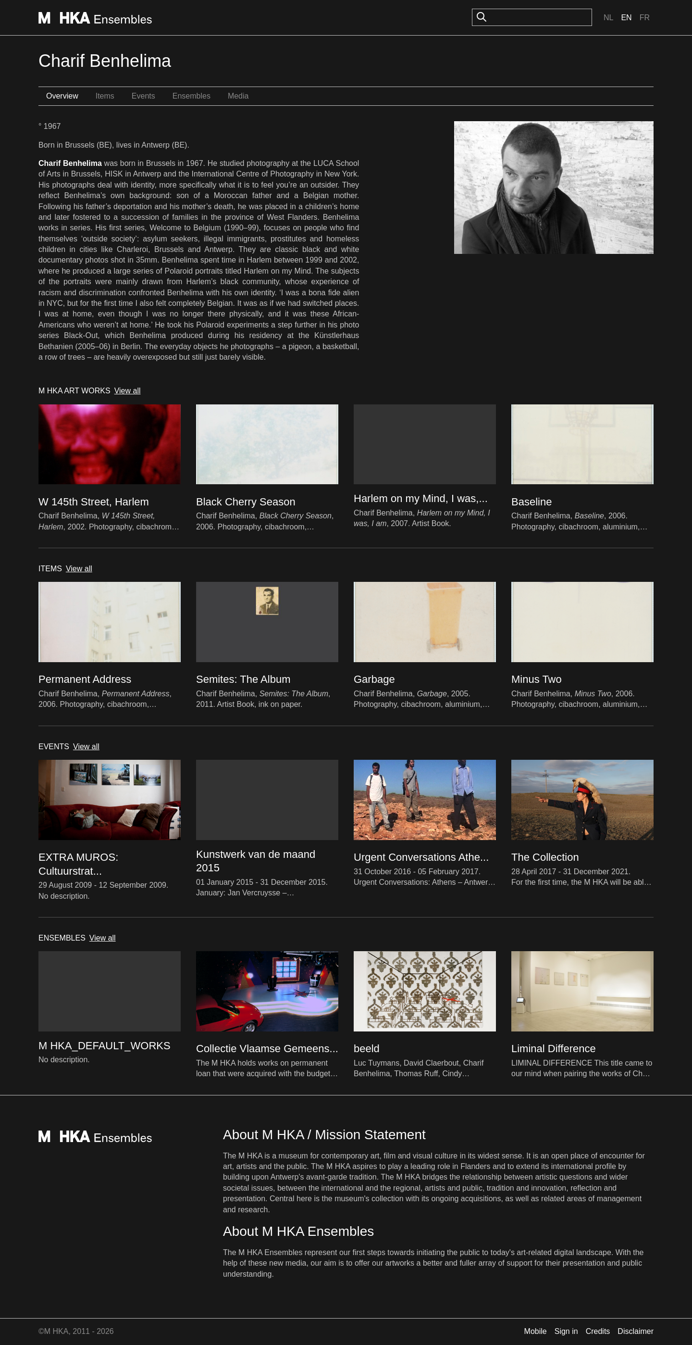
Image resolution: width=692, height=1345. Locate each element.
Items (105, 96)
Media (238, 96)
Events (143, 96)
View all (127, 391)
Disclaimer (636, 1331)
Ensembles (191, 96)
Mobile (535, 1331)
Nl (608, 17)
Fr (645, 17)
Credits (598, 1331)
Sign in (566, 1331)
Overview (62, 96)
